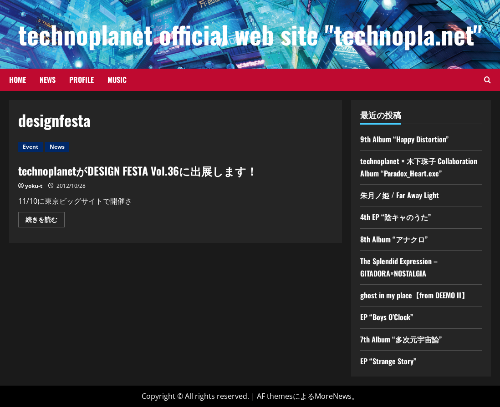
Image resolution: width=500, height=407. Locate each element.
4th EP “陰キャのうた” (395, 216)
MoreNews (333, 396)
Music (117, 79)
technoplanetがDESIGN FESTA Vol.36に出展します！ (137, 170)
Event (30, 147)
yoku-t (33, 186)
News (48, 79)
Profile (81, 79)
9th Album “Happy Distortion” (404, 139)
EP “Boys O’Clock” (386, 317)
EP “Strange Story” (388, 361)
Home (17, 79)
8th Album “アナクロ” (394, 239)
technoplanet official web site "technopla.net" (250, 34)
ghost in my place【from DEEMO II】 (414, 295)
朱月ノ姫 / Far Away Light (399, 195)
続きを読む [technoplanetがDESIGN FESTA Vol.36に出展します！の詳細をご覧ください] (45, 221)
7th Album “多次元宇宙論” (401, 339)
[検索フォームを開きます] (487, 80)
